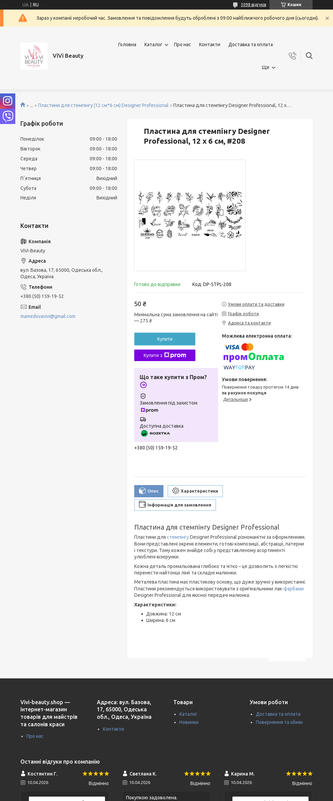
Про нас (182, 44)
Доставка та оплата (250, 44)
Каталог (153, 44)
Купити (165, 339)
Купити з (164, 355)
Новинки (188, 722)
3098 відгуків (253, 4)
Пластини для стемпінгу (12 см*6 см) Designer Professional (103, 105)
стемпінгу (178, 537)
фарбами (294, 588)
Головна (127, 44)
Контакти (209, 44)
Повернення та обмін (279, 722)
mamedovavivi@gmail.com (47, 316)
